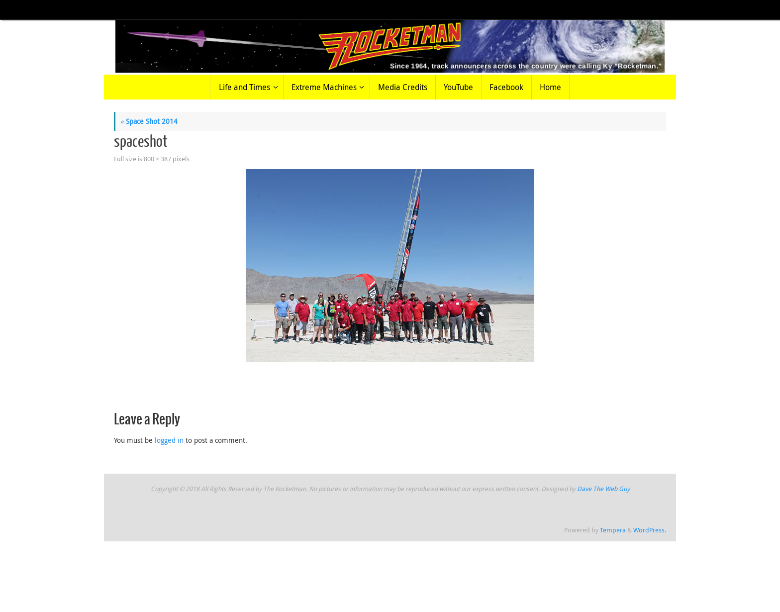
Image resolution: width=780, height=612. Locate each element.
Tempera (613, 530)
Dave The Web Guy (603, 489)
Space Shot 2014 (149, 121)
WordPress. (649, 530)
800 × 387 (157, 159)
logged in (169, 440)
